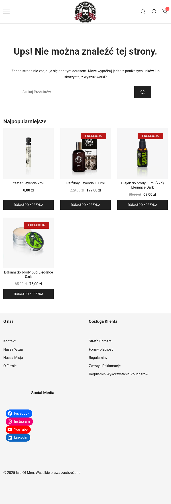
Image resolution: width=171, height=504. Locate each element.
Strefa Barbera (100, 341)
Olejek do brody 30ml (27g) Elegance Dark (142, 185)
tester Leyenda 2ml (28, 183)
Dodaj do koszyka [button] (28, 205)
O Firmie (10, 366)
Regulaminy (98, 358)
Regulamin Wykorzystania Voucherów (118, 374)
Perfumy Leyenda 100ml (85, 183)
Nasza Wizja (13, 349)
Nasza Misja (13, 358)
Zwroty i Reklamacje (105, 366)
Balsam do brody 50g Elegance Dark (28, 274)
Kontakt (9, 341)
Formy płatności (101, 349)
